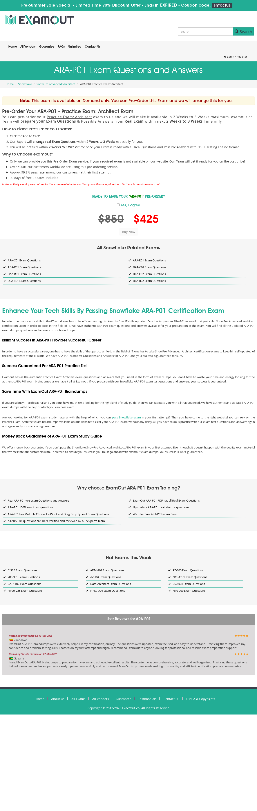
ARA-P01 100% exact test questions (30, 507)
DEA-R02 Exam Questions (149, 281)
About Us (58, 699)
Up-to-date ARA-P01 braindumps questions (161, 507)
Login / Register (235, 57)
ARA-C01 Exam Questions (24, 260)
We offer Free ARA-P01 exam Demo (155, 514)
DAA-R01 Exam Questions (24, 274)
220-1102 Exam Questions (24, 584)
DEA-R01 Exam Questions (24, 281)
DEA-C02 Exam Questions (149, 274)
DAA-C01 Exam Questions (149, 267)
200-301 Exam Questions (24, 577)
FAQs (61, 46)
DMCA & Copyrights (200, 699)
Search (243, 31)
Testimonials (147, 699)
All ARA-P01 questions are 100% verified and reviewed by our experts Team (56, 521)
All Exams (78, 699)
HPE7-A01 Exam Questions (107, 591)
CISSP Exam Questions (22, 570)
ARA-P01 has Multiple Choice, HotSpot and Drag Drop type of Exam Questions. (59, 514)
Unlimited (74, 46)
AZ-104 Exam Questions (105, 577)
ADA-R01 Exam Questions (24, 267)
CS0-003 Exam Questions (189, 584)
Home (12, 46)
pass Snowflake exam (126, 417)
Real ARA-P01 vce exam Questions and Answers (38, 500)
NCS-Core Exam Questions (190, 577)
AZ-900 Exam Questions (188, 570)
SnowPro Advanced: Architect (55, 84)
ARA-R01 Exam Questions (149, 260)
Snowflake (25, 84)
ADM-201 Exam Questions (107, 570)
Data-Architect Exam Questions (110, 584)
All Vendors (28, 46)
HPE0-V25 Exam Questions (25, 591)
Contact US (171, 699)
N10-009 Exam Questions (189, 591)
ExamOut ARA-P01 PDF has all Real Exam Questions (166, 500)
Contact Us (92, 46)
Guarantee (46, 46)
